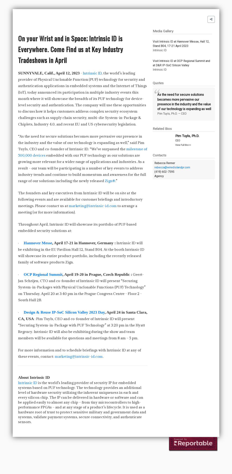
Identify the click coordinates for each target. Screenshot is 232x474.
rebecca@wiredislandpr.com (172, 167)
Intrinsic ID (92, 73)
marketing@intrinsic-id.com (93, 206)
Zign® (110, 181)
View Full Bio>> (183, 145)
